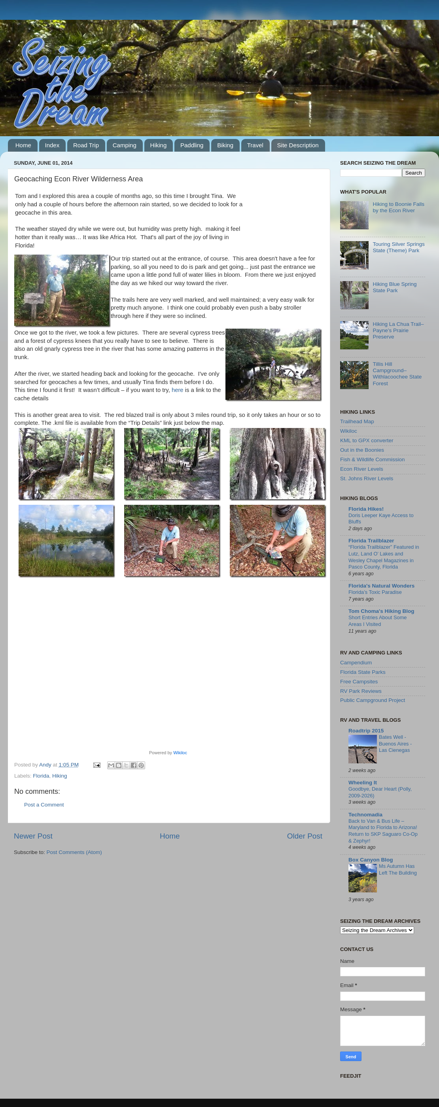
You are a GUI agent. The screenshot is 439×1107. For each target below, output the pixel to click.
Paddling (191, 145)
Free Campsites (359, 682)
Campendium (356, 663)
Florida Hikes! (366, 509)
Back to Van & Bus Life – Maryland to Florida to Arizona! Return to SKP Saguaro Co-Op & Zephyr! (383, 831)
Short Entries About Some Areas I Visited (377, 620)
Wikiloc (180, 752)
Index (52, 145)
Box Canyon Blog (370, 860)
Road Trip (86, 145)
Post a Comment (44, 805)
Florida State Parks (363, 672)
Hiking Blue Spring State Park (394, 287)
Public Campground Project (372, 700)
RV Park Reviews (361, 691)
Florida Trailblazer (371, 541)
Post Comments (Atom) (74, 852)
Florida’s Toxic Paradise (375, 592)
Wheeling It (362, 783)
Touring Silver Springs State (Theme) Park (398, 247)
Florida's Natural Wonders (381, 586)
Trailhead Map (357, 421)
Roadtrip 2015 (366, 731)
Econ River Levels (361, 469)
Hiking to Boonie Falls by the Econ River (398, 207)
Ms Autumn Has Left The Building (398, 869)
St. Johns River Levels (366, 478)
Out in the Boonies (362, 450)
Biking (225, 145)
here (178, 390)
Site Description (298, 145)
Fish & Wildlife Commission (372, 459)
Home (23, 145)
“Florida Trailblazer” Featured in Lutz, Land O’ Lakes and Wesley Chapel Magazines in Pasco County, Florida (383, 557)
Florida (41, 776)
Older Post (304, 836)
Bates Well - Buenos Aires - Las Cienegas (395, 743)
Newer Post (33, 836)
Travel (255, 145)
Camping (124, 145)
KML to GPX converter (367, 440)
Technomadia (365, 815)
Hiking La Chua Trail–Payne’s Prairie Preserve (398, 330)
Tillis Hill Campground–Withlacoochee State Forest (397, 373)
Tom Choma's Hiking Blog (381, 611)
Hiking (158, 145)
